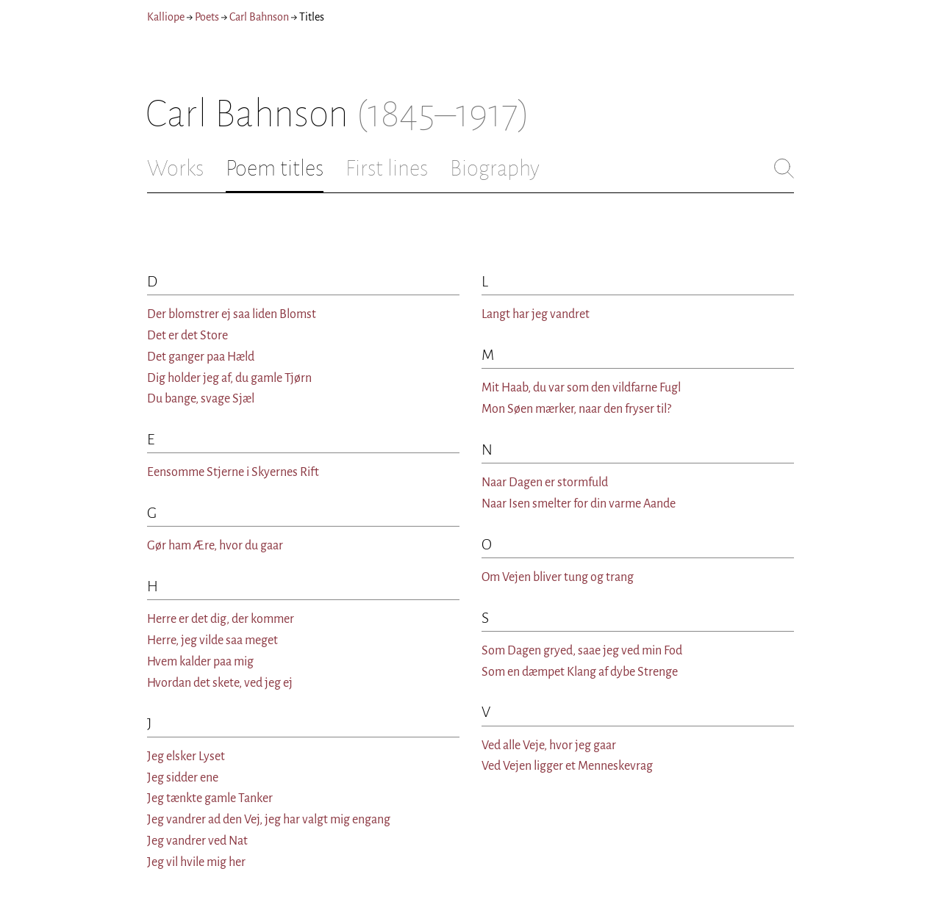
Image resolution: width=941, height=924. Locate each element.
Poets (207, 17)
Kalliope (166, 17)
